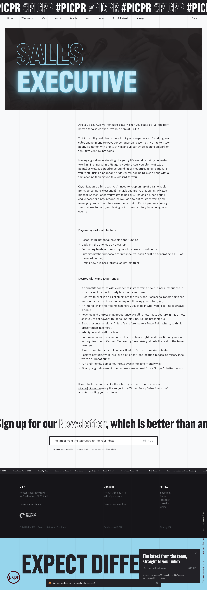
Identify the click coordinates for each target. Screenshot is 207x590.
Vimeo (162, 507)
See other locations (30, 504)
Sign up (148, 440)
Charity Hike (45, 471)
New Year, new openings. (88, 471)
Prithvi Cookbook (155, 471)
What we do (27, 18)
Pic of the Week (121, 18)
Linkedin (164, 503)
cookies (64, 583)
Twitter (163, 496)
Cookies (61, 527)
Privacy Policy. (112, 449)
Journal (101, 18)
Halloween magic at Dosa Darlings (184, 471)
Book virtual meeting (114, 504)
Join (87, 18)
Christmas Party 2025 (23, 471)
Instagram (165, 492)
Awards (73, 18)
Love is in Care (64, 471)
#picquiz (141, 18)
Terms (41, 527)
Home (10, 18)
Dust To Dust (110, 471)
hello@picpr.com (112, 496)
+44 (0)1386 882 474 (114, 492)
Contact (196, 18)
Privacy (51, 527)
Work (44, 18)
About (58, 18)
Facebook (164, 499)
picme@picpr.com (89, 388)
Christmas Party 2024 (132, 471)
